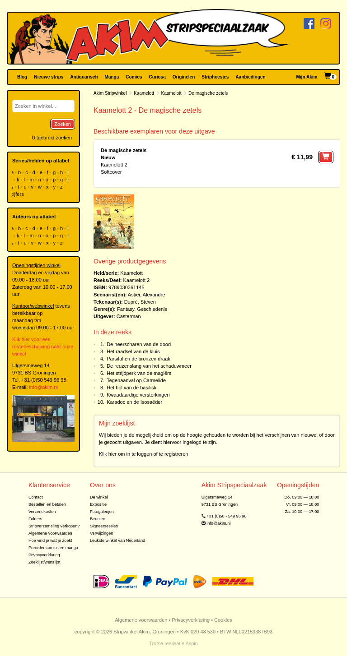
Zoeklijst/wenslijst (44, 562)
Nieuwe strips (48, 76)
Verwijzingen (101, 533)
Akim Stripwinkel (110, 93)
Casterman (129, 316)
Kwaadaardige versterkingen (138, 394)
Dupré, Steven (140, 302)
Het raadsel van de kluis (133, 351)
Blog (22, 76)
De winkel (99, 497)
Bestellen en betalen (47, 504)
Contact (35, 497)
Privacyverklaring (44, 555)
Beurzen (97, 519)
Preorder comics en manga (53, 547)
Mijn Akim (307, 76)
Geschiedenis (152, 309)
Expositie (98, 504)
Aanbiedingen (250, 76)
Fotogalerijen (102, 511)
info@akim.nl (43, 387)
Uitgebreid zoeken (52, 137)
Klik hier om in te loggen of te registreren (143, 454)
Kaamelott (144, 93)
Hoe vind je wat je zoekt (50, 540)
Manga (112, 76)
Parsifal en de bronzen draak (138, 358)
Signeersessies (104, 526)
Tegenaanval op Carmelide (136, 380)
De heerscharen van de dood (139, 344)
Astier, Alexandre (146, 294)
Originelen (184, 76)
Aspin (191, 643)
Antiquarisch (84, 76)
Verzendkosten (42, 511)
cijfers (18, 194)
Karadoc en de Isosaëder (134, 402)
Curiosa (157, 76)
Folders (35, 519)
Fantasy (125, 309)
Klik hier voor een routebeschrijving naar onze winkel (42, 346)
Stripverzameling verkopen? (54, 526)
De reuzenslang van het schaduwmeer (149, 366)
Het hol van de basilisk (131, 387)
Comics (134, 76)
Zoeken (62, 124)
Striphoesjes (215, 76)
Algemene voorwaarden (50, 533)
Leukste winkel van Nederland (117, 540)
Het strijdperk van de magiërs (139, 373)
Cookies (223, 620)
